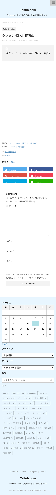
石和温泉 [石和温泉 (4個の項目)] (16, 448)
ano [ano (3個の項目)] (6, 393)
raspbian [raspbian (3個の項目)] (31, 393)
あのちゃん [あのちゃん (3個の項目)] (9, 398)
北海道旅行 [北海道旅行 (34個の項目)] (34, 428)
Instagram (33, 472)
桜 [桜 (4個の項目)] (5, 443)
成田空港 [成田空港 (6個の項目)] (8, 438)
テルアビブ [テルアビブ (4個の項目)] (36, 408)
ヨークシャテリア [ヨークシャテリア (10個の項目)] (12, 423)
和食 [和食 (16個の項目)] (47, 428)
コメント (11, 206)
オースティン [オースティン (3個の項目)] (26, 403)
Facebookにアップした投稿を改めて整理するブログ (28, 484)
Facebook (14, 472)
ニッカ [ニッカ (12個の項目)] (7, 413)
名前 (9, 241)
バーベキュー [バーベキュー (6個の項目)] (39, 413)
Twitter (23, 472)
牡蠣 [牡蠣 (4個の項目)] (46, 443)
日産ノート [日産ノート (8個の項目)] (44, 438)
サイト (9, 261)
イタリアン (9, 155)
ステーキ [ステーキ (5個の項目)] (22, 408)
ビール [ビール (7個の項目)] (7, 418)
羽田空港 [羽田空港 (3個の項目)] (29, 448)
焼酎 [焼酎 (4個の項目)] (36, 443)
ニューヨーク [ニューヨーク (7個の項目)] (22, 413)
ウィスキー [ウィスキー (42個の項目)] (9, 403)
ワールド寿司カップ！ (20, 147)
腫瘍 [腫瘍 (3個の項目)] (40, 448)
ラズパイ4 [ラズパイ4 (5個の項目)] (29, 423)
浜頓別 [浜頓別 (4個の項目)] (15, 443)
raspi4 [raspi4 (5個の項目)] (43, 393)
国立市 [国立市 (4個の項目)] (7, 433)
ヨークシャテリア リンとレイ (23, 143)
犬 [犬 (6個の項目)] (5, 448)
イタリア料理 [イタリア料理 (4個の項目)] (39, 398)
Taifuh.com (28, 10)
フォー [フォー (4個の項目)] (18, 418)
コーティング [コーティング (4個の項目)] (42, 403)
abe (13, 162)
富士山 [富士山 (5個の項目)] (30, 433)
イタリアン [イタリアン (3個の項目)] (24, 398)
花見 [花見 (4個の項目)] (49, 448)
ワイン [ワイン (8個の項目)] (42, 423)
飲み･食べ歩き (10, 152)
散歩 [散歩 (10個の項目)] (20, 438)
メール (10, 251)
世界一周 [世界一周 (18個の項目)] (8, 428)
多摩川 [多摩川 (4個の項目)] (18, 433)
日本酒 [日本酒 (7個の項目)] (31, 438)
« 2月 (4, 344)
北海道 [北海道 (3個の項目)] (21, 428)
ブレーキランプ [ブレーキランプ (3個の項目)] (33, 418)
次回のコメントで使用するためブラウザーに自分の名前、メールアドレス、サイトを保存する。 (27, 276)
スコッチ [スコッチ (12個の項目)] (8, 408)
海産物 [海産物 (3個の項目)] (26, 443)
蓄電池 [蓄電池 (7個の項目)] (7, 453)
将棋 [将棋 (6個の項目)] (40, 433)
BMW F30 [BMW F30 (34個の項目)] (18, 393)
